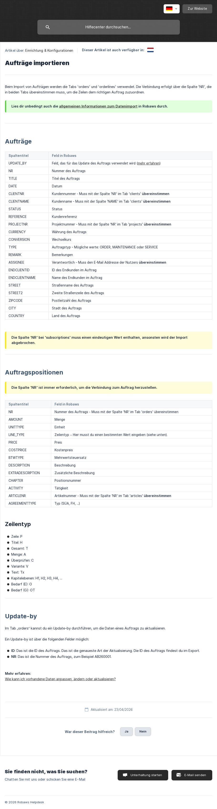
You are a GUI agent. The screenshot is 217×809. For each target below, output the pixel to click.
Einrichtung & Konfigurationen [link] (49, 50)
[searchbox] (108, 27)
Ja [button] (126, 731)
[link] (150, 50)
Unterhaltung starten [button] (146, 775)
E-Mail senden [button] (195, 775)
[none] (172, 8)
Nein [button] (143, 731)
